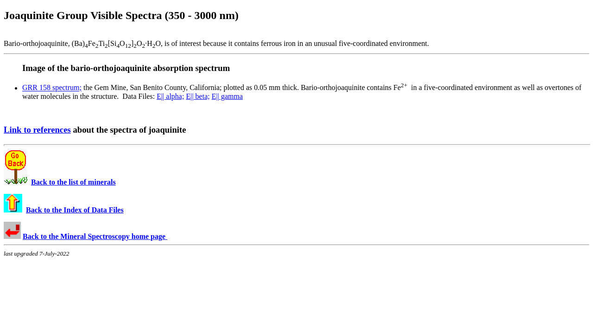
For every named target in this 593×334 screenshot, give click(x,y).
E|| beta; (197, 96)
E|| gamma (227, 96)
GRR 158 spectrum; (52, 88)
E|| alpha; (170, 96)
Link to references (37, 130)
